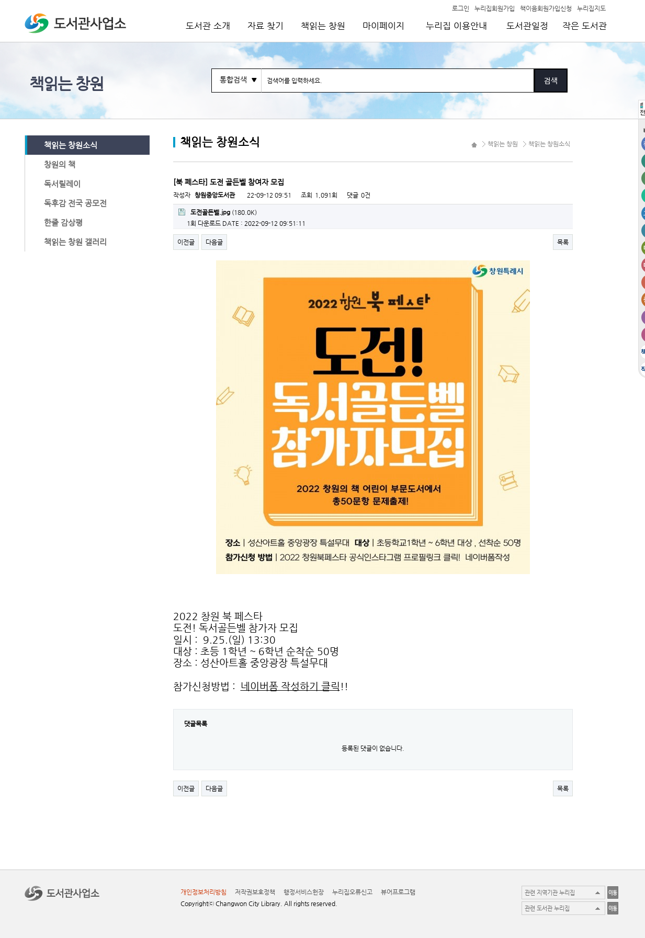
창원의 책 (59, 164)
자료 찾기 (265, 25)
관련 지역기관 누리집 (550, 892)
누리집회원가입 (494, 8)
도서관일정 (527, 25)
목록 (563, 242)
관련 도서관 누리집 (547, 908)
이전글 (186, 242)
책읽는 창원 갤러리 (75, 241)
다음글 (214, 242)
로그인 (460, 8)
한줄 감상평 (63, 222)
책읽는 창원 (323, 25)
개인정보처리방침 (203, 892)
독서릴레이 (62, 183)
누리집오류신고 (352, 892)
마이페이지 (383, 25)
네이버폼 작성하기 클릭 (290, 686)
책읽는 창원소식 (70, 145)
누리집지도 (591, 8)
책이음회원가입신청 (546, 8)
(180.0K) (217, 212)
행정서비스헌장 (304, 892)
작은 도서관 (584, 25)
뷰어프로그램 (398, 892)
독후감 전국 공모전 (75, 203)
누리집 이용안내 (456, 25)
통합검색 (233, 79)
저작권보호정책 (255, 892)
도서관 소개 (208, 25)
